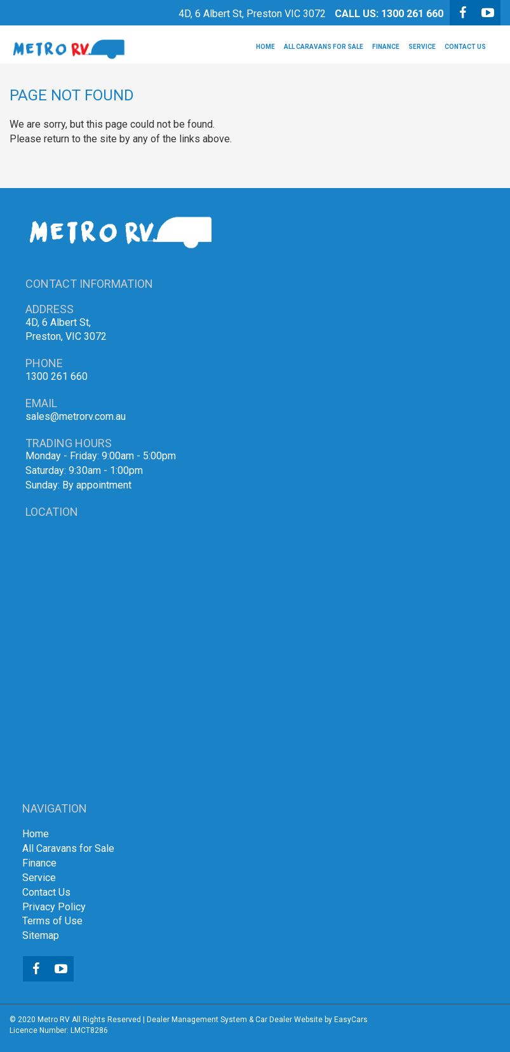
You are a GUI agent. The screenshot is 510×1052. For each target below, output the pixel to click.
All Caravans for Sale (323, 46)
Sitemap (40, 935)
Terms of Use (52, 921)
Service (422, 46)
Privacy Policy (54, 907)
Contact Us (465, 46)
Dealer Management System (197, 1019)
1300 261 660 (412, 14)
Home (265, 46)
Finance (385, 46)
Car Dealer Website (289, 1019)
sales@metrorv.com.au (75, 416)
